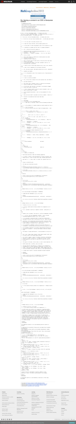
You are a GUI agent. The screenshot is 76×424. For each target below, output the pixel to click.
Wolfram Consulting (20, 393)
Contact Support (64, 404)
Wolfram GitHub (20, 412)
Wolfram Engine (5, 409)
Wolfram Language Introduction (38, 402)
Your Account (63, 398)
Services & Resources (39, 7)
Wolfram (58, 419)
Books (33, 409)
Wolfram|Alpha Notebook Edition (8, 403)
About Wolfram (64, 410)
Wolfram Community (36, 412)
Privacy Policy (67, 419)
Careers (62, 411)
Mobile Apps (4, 406)
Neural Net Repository (21, 404)
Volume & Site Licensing (6, 413)
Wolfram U (34, 393)
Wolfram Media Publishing (51, 412)
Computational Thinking (51, 401)
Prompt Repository (20, 405)
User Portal (63, 397)
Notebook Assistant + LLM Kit (7, 397)
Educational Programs (36, 399)
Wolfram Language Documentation (35, 396)
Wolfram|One (4, 393)
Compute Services (5, 398)
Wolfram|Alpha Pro (5, 404)
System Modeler (5, 400)
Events (62, 415)
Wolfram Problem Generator (51, 395)
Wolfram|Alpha (49, 393)
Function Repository (21, 400)
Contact (62, 413)
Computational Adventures (51, 403)
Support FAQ (63, 403)
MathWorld (48, 409)
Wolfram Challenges (50, 397)
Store (62, 393)
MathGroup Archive (53, 7)
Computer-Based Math (50, 399)
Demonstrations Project (50, 405)
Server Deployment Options (7, 415)
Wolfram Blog (34, 414)
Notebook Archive (20, 411)
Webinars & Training (35, 398)
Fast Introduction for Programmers (35, 405)
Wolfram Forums (46, 7)
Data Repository (20, 399)
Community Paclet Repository (22, 402)
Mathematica (4, 395)
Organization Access (65, 400)
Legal (63, 419)
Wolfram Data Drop (50, 407)
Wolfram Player (5, 410)
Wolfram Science (49, 410)
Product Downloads (65, 395)
